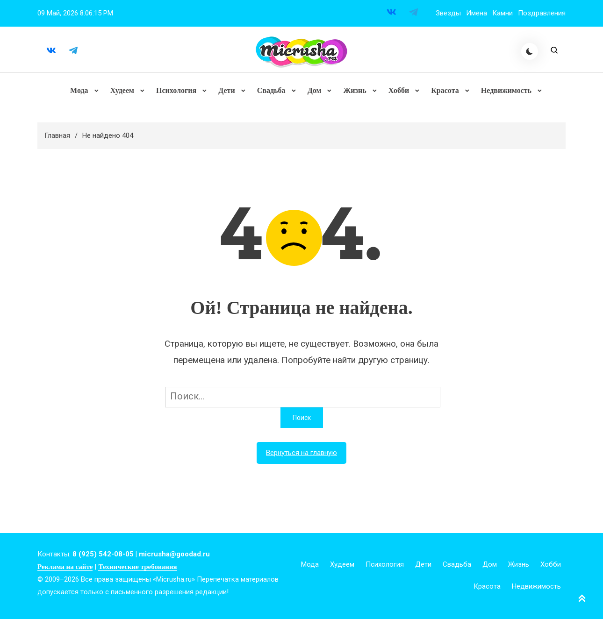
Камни (502, 13)
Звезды (448, 13)
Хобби (398, 90)
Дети (226, 90)
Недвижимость (506, 90)
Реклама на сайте (65, 567)
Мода (80, 90)
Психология (176, 90)
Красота (445, 90)
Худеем (122, 90)
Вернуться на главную (301, 453)
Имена (476, 13)
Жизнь (354, 90)
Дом (315, 90)
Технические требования (137, 567)
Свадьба (271, 90)
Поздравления (542, 13)
